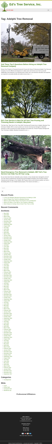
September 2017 (8, 374)
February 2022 (7, 291)
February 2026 (7, 218)
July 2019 (6, 340)
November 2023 (8, 257)
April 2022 (6, 288)
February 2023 (7, 272)
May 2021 (6, 305)
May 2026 (6, 213)
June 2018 (6, 361)
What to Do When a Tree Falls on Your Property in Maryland (18, 202)
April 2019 (6, 345)
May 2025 (6, 230)
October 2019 (7, 335)
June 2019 (6, 342)
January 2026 (7, 219)
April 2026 (6, 214)
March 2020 (7, 327)
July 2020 (6, 321)
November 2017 (8, 372)
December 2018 (8, 351)
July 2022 (6, 283)
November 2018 (8, 353)
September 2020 (8, 318)
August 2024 (7, 243)
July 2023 (6, 264)
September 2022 (8, 280)
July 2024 (6, 245)
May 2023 (6, 267)
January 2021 (7, 312)
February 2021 (7, 310)
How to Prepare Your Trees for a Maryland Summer (16, 199)
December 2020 (8, 313)
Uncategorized (7, 379)
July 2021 (6, 302)
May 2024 (6, 248)
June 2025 (6, 229)
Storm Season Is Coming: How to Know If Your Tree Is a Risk (19, 204)
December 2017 (8, 370)
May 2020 (6, 324)
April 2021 (6, 307)
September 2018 (8, 356)
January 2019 (7, 350)
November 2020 (8, 315)
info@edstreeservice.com (26, 421)
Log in (5, 385)
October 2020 (7, 316)
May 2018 (6, 362)
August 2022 (7, 281)
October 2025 (7, 222)
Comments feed (8, 388)
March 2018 (7, 366)
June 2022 (6, 284)
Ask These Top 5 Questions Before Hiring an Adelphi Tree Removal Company (24, 65)
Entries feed (7, 387)
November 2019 (8, 334)
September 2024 (8, 242)
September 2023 (8, 261)
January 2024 (7, 254)
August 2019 (7, 339)
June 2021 (6, 304)
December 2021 (8, 294)
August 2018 (7, 358)
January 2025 (7, 235)
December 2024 (8, 237)
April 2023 (6, 269)
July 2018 (6, 359)
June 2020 (6, 323)
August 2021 (7, 300)
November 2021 (8, 296)
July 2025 (6, 227)
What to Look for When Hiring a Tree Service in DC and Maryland (20, 200)
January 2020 (7, 331)
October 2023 (7, 259)
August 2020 (7, 319)
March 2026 (7, 216)
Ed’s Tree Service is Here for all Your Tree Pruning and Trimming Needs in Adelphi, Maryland (22, 121)
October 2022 (7, 278)
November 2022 (8, 277)
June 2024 (6, 246)
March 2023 (7, 270)
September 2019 (8, 337)
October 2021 (7, 297)
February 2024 (7, 253)
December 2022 (8, 275)
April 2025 (6, 232)
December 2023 (8, 256)
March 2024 (7, 251)
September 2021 (8, 299)
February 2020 (7, 329)
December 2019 (8, 332)
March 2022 (7, 289)
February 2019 (7, 348)
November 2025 (8, 221)
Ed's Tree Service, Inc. (25, 4)
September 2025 (8, 224)
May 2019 (6, 343)
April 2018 (6, 364)
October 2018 (7, 354)
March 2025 (7, 234)
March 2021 (7, 308)
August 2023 (7, 262)
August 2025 (7, 226)
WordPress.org (7, 390)
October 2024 (7, 240)
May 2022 (6, 286)
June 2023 (6, 265)
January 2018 (7, 369)
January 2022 (7, 292)
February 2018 (7, 367)
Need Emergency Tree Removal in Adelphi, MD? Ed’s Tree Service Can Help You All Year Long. (24, 173)
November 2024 (8, 238)
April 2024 (6, 249)
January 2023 (7, 273)
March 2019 (7, 346)
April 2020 (6, 326)
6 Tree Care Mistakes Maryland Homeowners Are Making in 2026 (20, 197)
